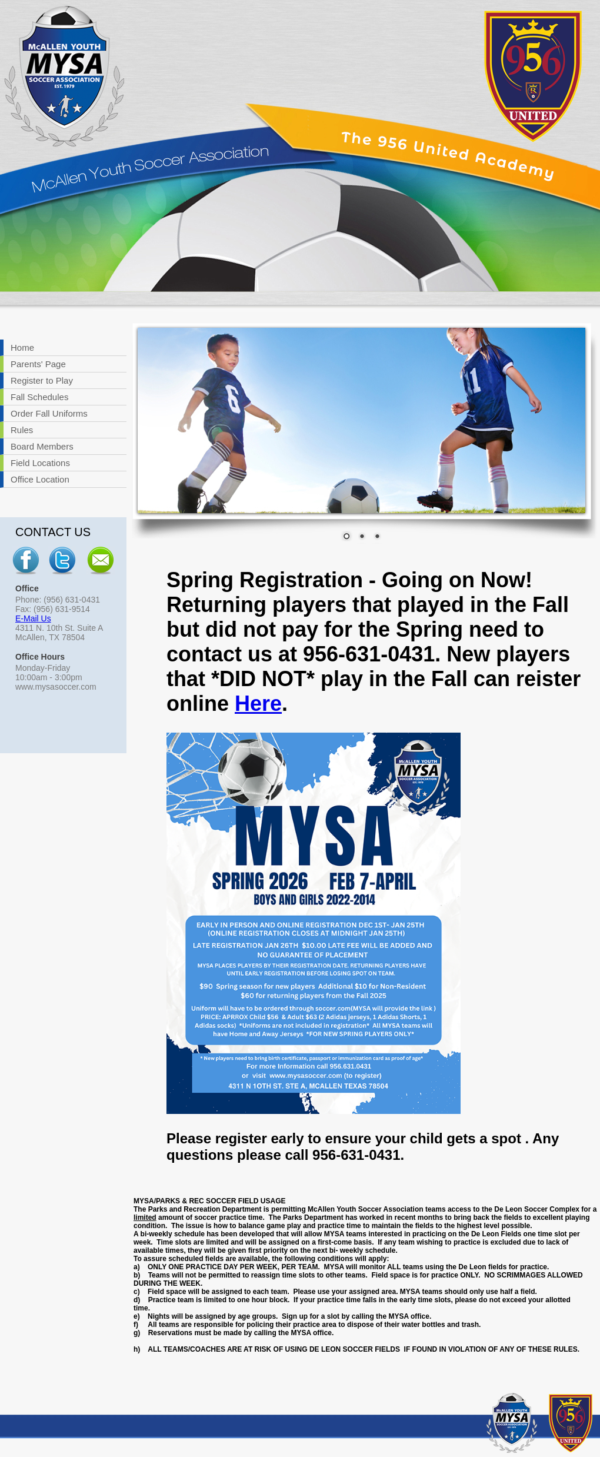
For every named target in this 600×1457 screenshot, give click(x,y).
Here (258, 703)
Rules (22, 430)
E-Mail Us (33, 618)
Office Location (40, 479)
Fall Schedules (39, 397)
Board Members (42, 446)
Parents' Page (38, 364)
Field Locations (40, 463)
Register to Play (42, 380)
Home (22, 347)
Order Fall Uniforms (49, 413)
